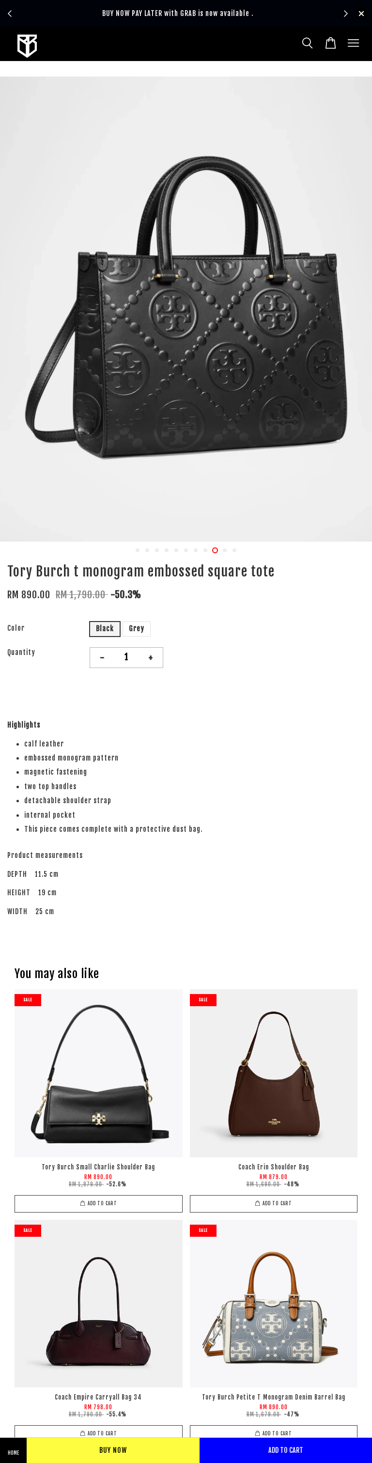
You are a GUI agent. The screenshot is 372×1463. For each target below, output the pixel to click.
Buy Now (113, 1450)
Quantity (21, 652)
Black (105, 628)
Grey (136, 628)
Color (16, 628)
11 (234, 550)
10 (225, 550)
